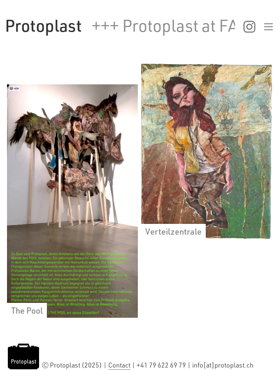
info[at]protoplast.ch (222, 365)
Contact (119, 365)
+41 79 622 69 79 (162, 365)
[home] (43, 25)
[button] (255, 26)
